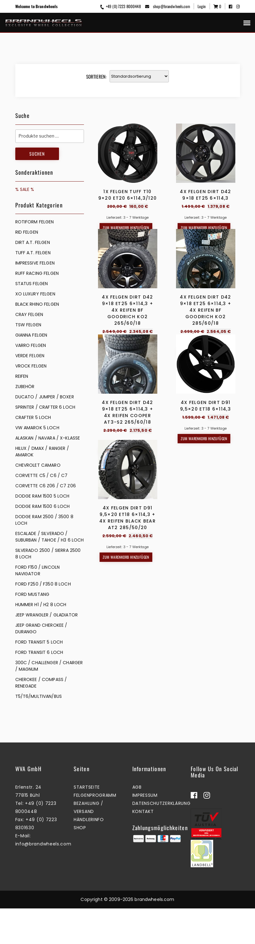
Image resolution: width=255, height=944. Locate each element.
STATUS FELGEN (31, 283)
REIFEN (21, 376)
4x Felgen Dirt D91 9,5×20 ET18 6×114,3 (205, 511)
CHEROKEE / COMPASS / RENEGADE (41, 682)
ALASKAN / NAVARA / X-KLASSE (47, 438)
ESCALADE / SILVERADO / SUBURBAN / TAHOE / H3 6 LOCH (49, 536)
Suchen (37, 153)
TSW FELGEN (28, 325)
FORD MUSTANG (32, 594)
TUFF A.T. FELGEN (33, 253)
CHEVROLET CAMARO (38, 465)
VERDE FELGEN (30, 356)
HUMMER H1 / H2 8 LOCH (40, 604)
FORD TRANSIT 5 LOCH (39, 642)
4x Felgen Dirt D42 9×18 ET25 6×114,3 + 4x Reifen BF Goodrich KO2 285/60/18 (205, 363)
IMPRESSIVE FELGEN (35, 263)
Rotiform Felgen (34, 222)
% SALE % (24, 189)
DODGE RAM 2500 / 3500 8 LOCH (44, 519)
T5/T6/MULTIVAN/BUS (38, 696)
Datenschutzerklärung (161, 839)
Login (202, 6)
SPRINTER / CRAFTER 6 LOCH (45, 407)
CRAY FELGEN (29, 314)
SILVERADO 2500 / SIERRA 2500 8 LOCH (48, 553)
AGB (137, 823)
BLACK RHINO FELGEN (37, 304)
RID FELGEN (26, 232)
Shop (80, 863)
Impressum (145, 831)
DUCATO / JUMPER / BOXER (44, 397)
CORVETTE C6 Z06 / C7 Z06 (45, 486)
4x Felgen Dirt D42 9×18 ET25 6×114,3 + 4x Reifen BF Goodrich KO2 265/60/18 (127, 363)
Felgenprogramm (95, 831)
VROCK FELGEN (31, 366)
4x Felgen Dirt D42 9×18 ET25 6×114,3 (205, 194)
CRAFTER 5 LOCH (33, 417)
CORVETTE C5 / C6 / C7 (41, 475)
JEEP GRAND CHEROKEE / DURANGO (41, 628)
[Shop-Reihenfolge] (139, 76)
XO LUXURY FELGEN (35, 294)
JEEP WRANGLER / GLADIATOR (46, 615)
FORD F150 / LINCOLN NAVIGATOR (37, 570)
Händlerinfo (89, 855)
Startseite (87, 823)
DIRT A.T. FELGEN (32, 242)
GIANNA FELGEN (31, 335)
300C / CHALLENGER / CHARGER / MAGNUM (49, 665)
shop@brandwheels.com (167, 6)
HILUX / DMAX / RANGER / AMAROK (42, 451)
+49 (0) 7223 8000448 (119, 6)
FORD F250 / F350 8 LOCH (43, 584)
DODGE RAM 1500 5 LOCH (42, 496)
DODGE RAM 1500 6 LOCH (42, 506)
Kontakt (143, 847)
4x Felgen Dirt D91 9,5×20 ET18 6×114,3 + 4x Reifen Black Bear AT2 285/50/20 (127, 676)
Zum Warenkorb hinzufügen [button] (126, 227)
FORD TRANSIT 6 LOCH (39, 652)
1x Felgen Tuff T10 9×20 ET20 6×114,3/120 (127, 194)
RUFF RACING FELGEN (37, 273)
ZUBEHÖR (25, 386)
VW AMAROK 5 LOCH (37, 428)
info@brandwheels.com (43, 879)
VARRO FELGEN (30, 345)
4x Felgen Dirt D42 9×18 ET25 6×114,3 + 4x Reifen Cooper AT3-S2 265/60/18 (127, 518)
